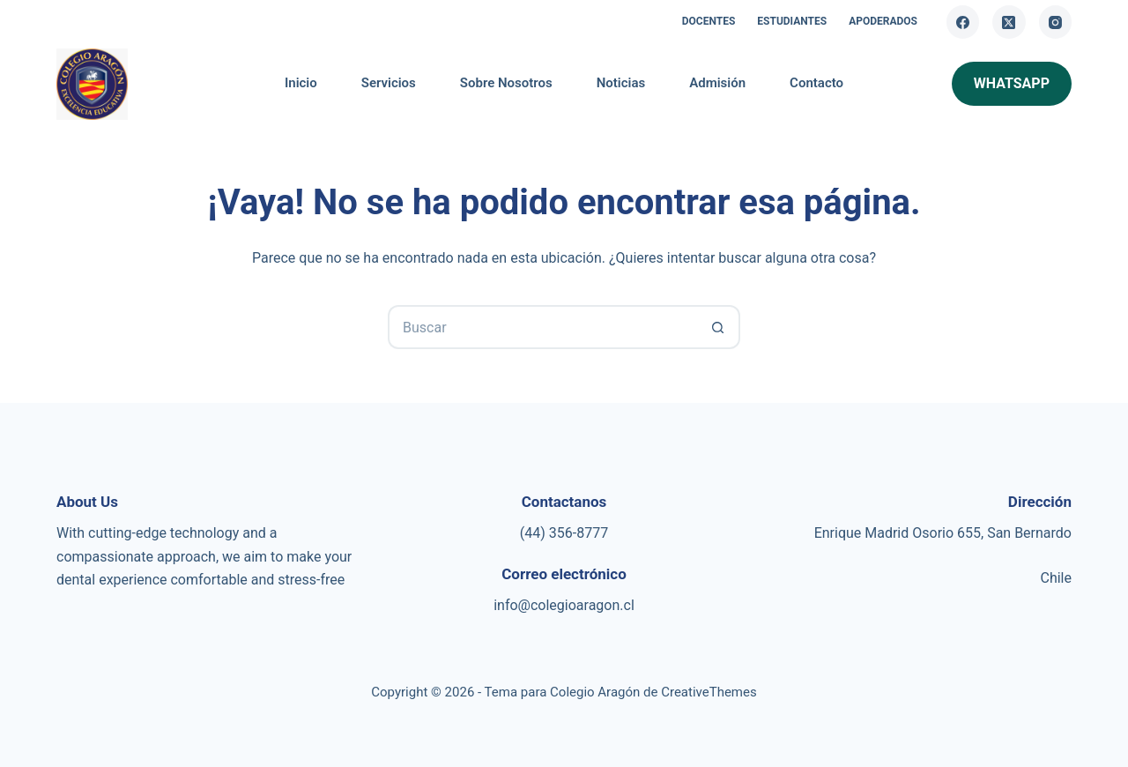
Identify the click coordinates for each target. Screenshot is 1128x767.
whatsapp (1012, 83)
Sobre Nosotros (506, 83)
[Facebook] (963, 22)
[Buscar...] (542, 327)
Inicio (301, 83)
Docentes (709, 21)
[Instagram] (1055, 22)
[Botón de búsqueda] (718, 327)
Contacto (816, 83)
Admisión (717, 83)
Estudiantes (792, 21)
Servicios (388, 83)
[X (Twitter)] (1009, 22)
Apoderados (883, 21)
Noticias (621, 83)
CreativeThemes (709, 692)
